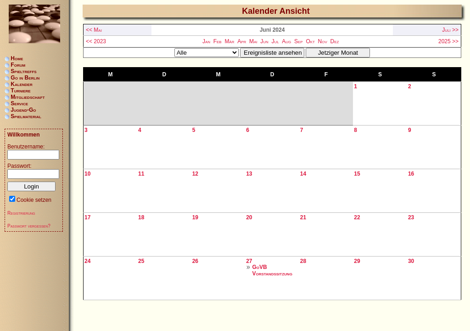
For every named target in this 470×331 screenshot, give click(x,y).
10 (87, 174)
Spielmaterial (26, 116)
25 (141, 261)
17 (87, 217)
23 (411, 217)
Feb (217, 41)
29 (357, 261)
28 (303, 261)
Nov (322, 41)
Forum (18, 65)
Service (19, 103)
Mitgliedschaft (28, 97)
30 (411, 261)
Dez (334, 41)
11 (141, 174)
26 (195, 261)
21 (303, 217)
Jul (275, 41)
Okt (310, 41)
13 (249, 174)
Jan (206, 41)
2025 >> (448, 41)
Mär (229, 41)
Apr (241, 41)
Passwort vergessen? (28, 225)
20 (249, 217)
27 (249, 261)
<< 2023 (96, 41)
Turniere (20, 90)
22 (357, 217)
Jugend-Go (23, 110)
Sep (298, 41)
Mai (253, 41)
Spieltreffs (23, 71)
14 (303, 174)
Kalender (21, 84)
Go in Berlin (25, 77)
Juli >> (450, 30)
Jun (264, 41)
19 (195, 217)
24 (87, 261)
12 (195, 174)
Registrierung (21, 213)
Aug (286, 41)
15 (357, 174)
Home (17, 58)
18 (141, 217)
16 (411, 174)
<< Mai (94, 30)
